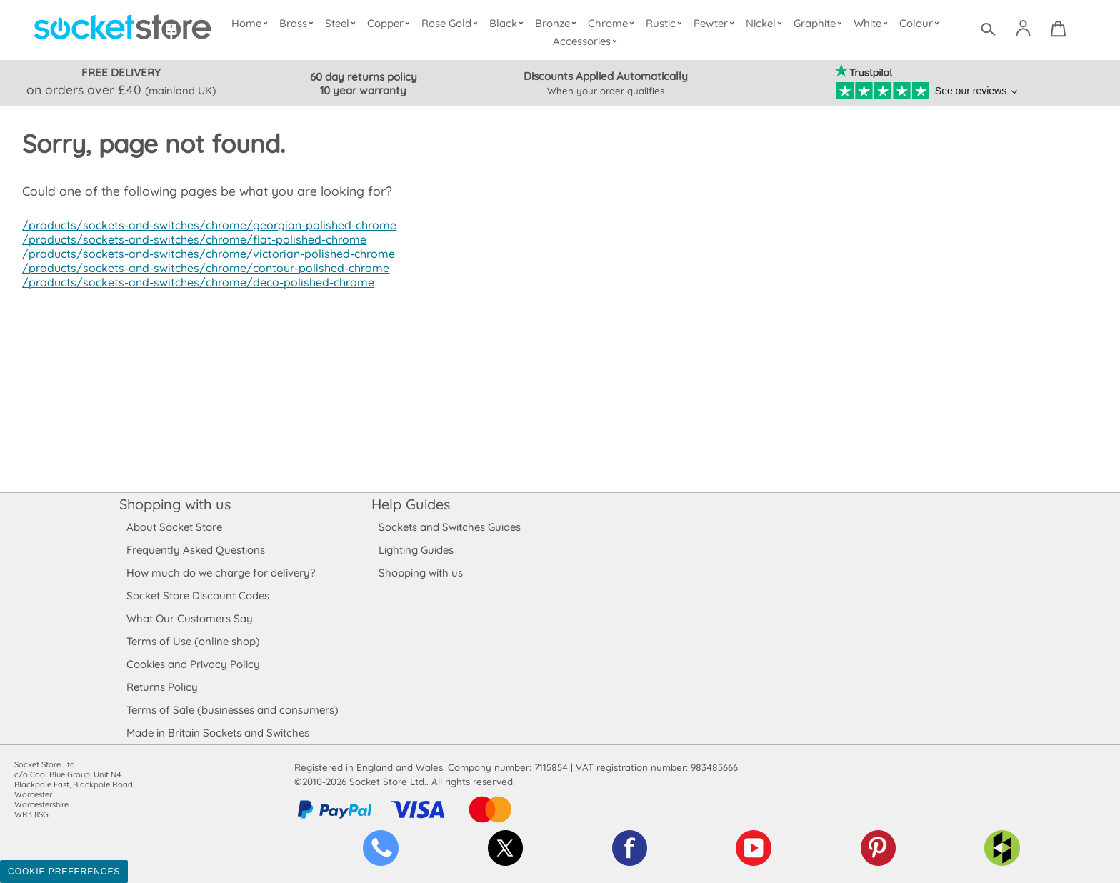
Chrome (612, 23)
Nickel (765, 23)
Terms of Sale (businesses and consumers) (231, 710)
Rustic (665, 23)
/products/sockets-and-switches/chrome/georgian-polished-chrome (205, 225)
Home (252, 23)
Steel (343, 23)
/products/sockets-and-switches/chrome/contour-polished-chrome (201, 268)
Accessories (587, 41)
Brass (299, 23)
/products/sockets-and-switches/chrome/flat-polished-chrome (190, 239)
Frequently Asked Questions (195, 550)
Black (509, 23)
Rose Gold (453, 23)
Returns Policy (161, 687)
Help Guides (410, 504)
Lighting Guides (416, 550)
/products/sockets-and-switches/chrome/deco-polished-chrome (194, 282)
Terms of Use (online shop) (192, 641)
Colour (921, 23)
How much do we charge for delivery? (220, 572)
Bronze (558, 23)
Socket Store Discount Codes (197, 595)
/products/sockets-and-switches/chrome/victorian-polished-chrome (204, 253)
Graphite (819, 23)
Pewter (715, 23)
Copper (391, 23)
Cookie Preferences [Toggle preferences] (64, 872)
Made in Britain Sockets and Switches (218, 732)
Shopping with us (175, 504)
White (872, 23)
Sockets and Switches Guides (450, 527)
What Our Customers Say (189, 618)
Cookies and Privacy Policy (192, 664)
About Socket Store (173, 527)
